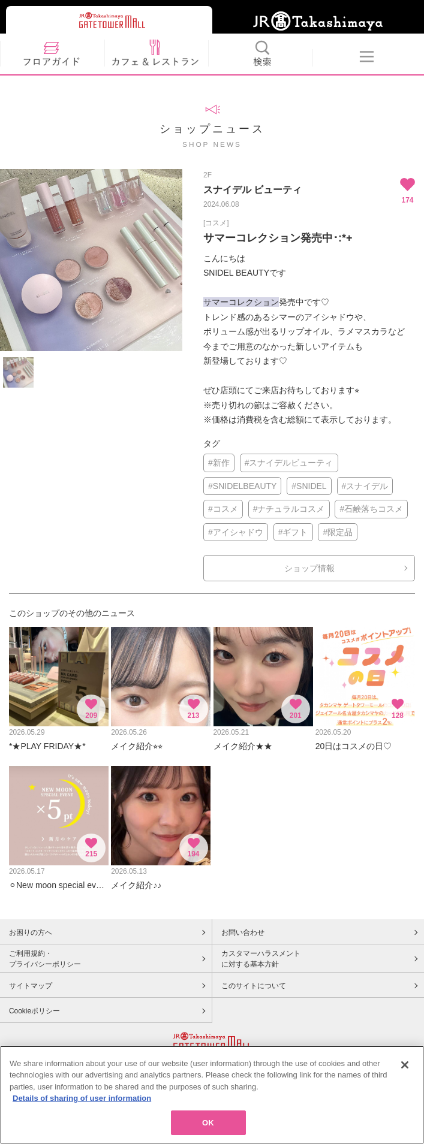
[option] (91, 260)
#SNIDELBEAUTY (242, 486)
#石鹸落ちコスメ (371, 509)
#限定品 (338, 532)
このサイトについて (253, 986)
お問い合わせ (242, 932)
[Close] (405, 1068)
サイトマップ (30, 986)
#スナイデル (365, 486)
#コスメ (223, 509)
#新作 (219, 462)
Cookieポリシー (34, 1011)
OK (208, 1126)
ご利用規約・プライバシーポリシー (45, 958)
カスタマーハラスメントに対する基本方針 (260, 958)
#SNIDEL (308, 486)
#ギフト (293, 532)
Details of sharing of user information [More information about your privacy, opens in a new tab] (82, 1101)
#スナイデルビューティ (289, 462)
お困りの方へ (30, 932)
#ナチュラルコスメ (289, 509)
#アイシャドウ (235, 532)
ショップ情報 (309, 568)
